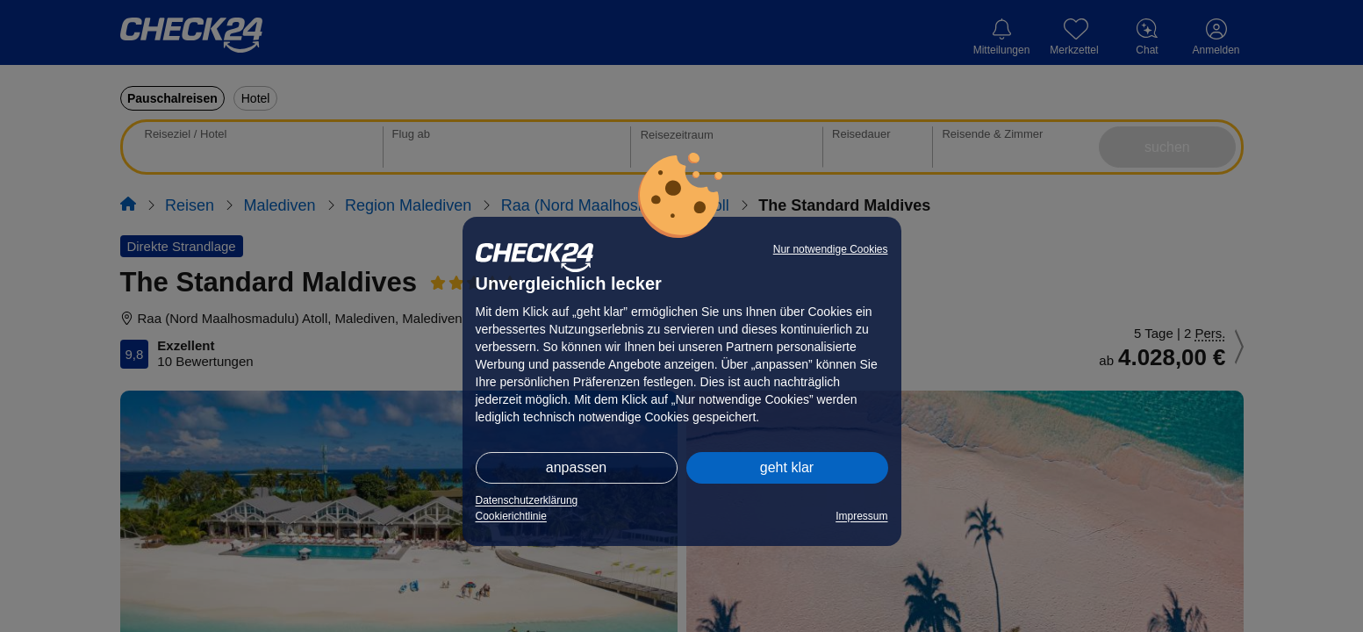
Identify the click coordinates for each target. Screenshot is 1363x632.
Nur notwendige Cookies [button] (830, 249)
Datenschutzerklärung (527, 500)
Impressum (861, 516)
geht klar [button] (787, 467)
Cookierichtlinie (511, 516)
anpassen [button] (576, 467)
